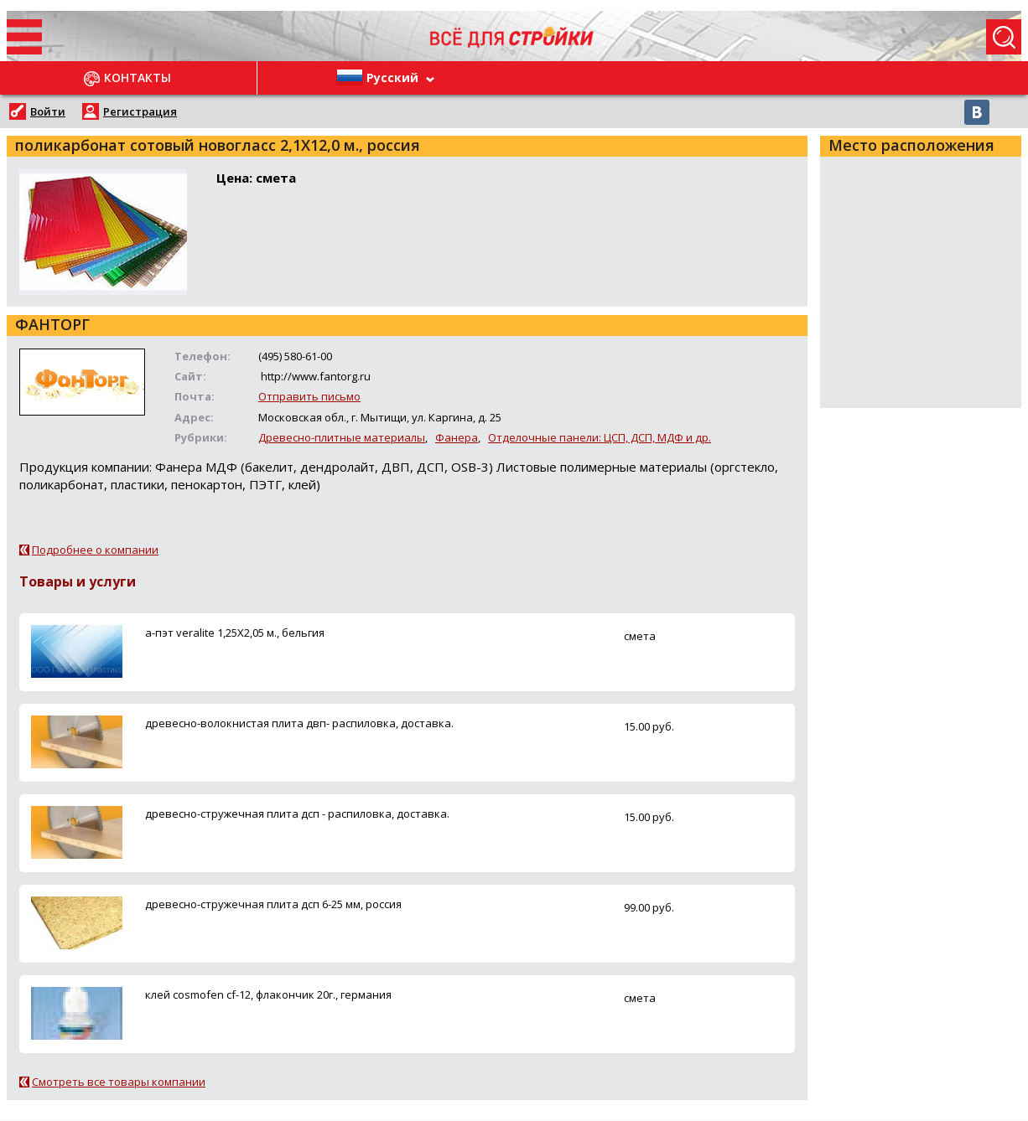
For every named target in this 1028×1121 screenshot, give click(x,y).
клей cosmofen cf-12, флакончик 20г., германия (268, 994)
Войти (47, 111)
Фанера (456, 437)
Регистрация (140, 111)
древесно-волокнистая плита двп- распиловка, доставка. (299, 723)
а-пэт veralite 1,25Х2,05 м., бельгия (234, 632)
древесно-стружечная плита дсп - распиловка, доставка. (297, 813)
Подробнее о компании (95, 549)
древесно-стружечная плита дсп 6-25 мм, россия (273, 904)
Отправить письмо (309, 396)
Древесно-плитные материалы (341, 437)
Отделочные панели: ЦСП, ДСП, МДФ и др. (599, 437)
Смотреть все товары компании (118, 1081)
